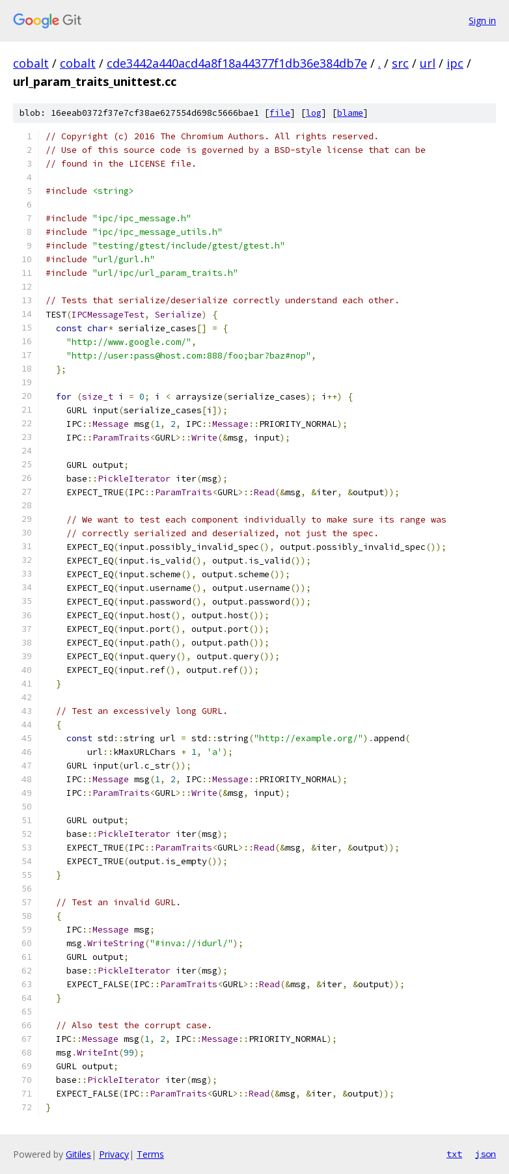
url (427, 63)
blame (350, 112)
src (400, 63)
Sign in (482, 20)
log (314, 112)
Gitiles (78, 1154)
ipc (455, 63)
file (279, 112)
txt (454, 1154)
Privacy (114, 1154)
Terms (150, 1154)
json (485, 1154)
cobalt (31, 63)
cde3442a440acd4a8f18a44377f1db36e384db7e (237, 63)
